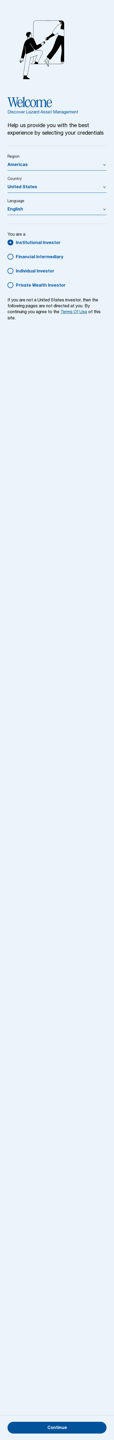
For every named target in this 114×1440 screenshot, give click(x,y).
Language (15, 201)
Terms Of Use (73, 312)
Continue (57, 1428)
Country (14, 179)
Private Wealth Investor (41, 286)
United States (22, 187)
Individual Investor (35, 271)
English (15, 210)
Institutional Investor (38, 243)
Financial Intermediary (39, 257)
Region (13, 157)
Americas (17, 165)
